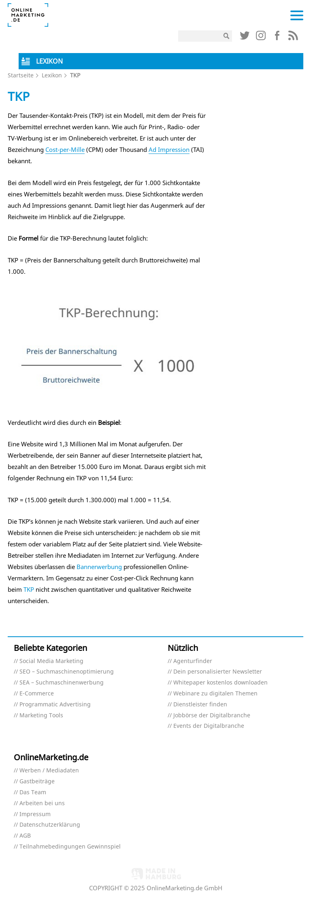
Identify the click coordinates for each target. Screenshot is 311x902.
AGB (25, 835)
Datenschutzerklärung (49, 824)
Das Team (32, 792)
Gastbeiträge (37, 781)
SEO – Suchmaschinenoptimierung (66, 671)
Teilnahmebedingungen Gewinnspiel (70, 846)
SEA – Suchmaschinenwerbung (61, 682)
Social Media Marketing (51, 661)
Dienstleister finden (200, 704)
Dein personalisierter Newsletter (217, 671)
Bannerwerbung (99, 567)
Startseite (21, 75)
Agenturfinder (192, 661)
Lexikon (52, 75)
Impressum (35, 814)
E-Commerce (36, 693)
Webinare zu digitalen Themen (215, 693)
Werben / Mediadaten (49, 770)
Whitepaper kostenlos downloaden (220, 682)
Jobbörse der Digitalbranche (211, 715)
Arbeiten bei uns (42, 803)
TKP (28, 589)
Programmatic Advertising (55, 704)
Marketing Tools (41, 715)
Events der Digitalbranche (208, 726)
